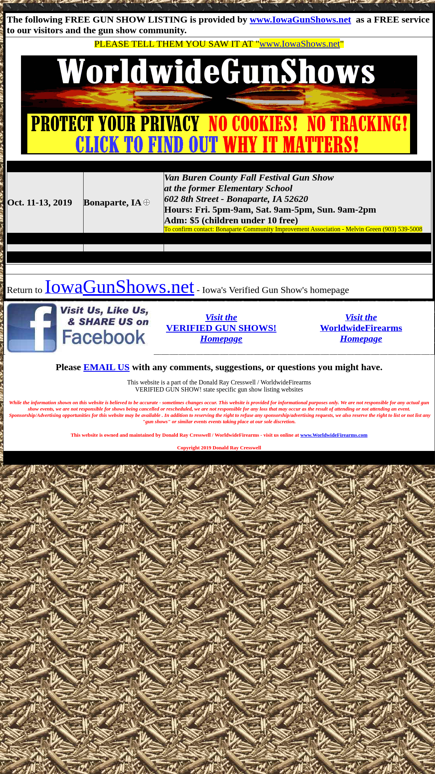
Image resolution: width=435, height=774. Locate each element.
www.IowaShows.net (299, 43)
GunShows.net (138, 286)
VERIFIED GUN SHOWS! (221, 328)
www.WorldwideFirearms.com (333, 435)
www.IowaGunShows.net (300, 19)
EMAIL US (106, 367)
